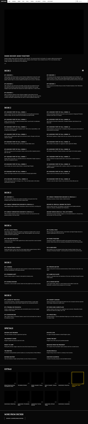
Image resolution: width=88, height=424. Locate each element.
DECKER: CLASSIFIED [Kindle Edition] (14, 418)
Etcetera (44, 1)
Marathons (14, 1)
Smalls (27, 1)
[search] (86, 1)
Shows (9, 1)
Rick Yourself (38, 1)
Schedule (32, 1)
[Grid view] (83, 70)
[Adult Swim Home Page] (3, 1)
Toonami (19, 1)
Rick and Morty (50, 1)
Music (23, 1)
